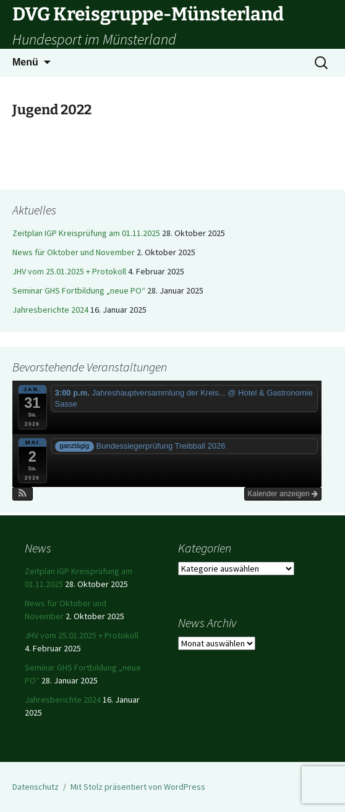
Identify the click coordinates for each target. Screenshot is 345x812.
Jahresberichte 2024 (50, 309)
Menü (25, 62)
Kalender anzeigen (283, 493)
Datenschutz (35, 786)
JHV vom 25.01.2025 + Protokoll (69, 271)
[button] (22, 494)
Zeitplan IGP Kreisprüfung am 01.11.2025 (86, 233)
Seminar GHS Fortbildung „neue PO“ (78, 290)
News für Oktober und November (73, 252)
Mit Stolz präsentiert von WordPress (137, 786)
